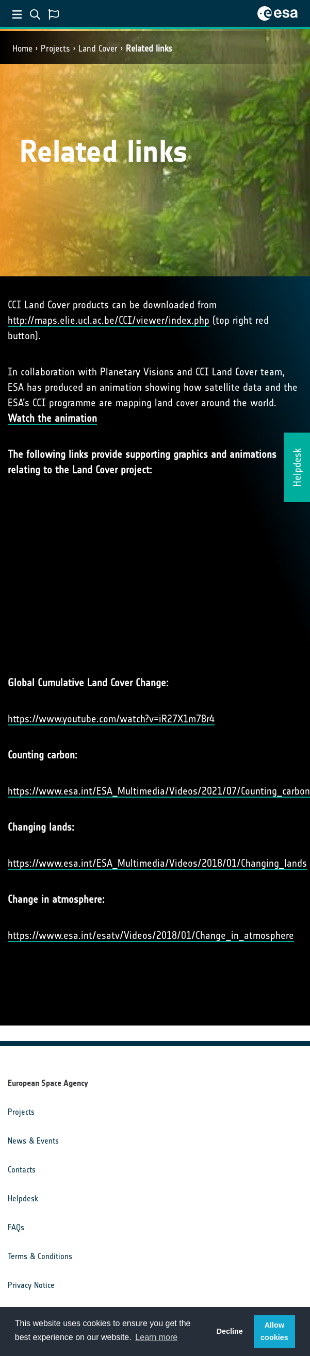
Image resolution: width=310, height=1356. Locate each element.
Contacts (22, 1170)
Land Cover (98, 48)
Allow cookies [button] (274, 1331)
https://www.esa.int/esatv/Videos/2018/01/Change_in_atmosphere (151, 935)
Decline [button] (230, 1331)
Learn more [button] (156, 1337)
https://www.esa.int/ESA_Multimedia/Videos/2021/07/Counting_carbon (159, 791)
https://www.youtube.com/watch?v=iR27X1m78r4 (111, 719)
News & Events (33, 1141)
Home (22, 48)
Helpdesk (23, 1198)
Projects (55, 48)
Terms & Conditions (40, 1256)
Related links (149, 48)
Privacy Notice (31, 1285)
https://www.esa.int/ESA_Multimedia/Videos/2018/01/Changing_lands (157, 863)
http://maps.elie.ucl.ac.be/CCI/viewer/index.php (108, 320)
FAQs (16, 1227)
